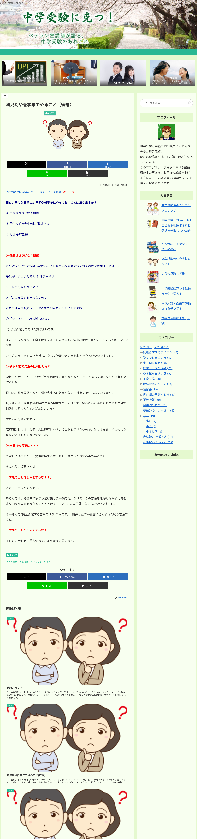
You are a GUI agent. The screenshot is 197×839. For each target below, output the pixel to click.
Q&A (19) (149, 416)
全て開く (146, 348)
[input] (166, 104)
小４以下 (12, 546)
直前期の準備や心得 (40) (159, 395)
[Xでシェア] (26, 165)
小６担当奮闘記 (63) (156, 363)
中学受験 (12, 553)
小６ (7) (151, 422)
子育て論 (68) (152, 379)
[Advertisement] (67, 730)
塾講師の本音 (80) (155, 406)
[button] (108, 165)
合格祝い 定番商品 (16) (158, 437)
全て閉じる (161, 348)
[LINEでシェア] (88, 165)
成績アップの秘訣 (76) (157, 369)
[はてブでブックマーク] (67, 165)
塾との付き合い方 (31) (157, 358)
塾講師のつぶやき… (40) (159, 411)
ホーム (128, 824)
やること (36, 553)
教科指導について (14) (157, 384)
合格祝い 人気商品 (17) (158, 443)
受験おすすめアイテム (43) (160, 353)
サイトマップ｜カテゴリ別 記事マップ (154, 824)
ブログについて (186, 824)
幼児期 (24, 553)
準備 (47, 553)
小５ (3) (151, 427)
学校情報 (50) (152, 400)
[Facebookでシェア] (47, 165)
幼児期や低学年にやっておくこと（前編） (35, 184)
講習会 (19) (150, 390)
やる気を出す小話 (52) (157, 374)
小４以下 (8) (154, 432)
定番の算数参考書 (173, 274)
